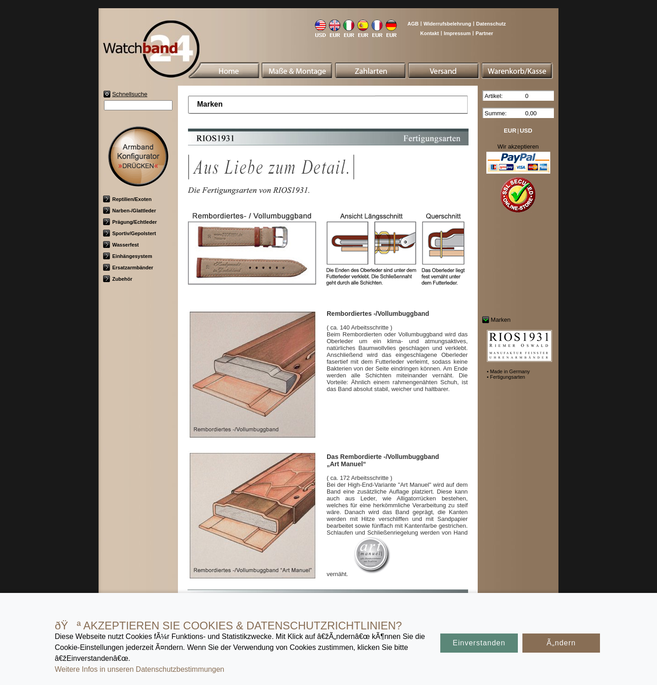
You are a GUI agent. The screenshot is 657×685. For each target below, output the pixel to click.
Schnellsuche (129, 94)
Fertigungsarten (356, 597)
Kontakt (429, 33)
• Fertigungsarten (506, 377)
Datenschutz (491, 23)
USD (526, 130)
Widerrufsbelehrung (447, 23)
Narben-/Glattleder (129, 210)
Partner (484, 33)
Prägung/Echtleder (130, 222)
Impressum (457, 33)
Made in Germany (301, 597)
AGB (412, 23)
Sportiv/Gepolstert (129, 233)
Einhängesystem (127, 256)
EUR (510, 130)
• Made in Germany (508, 371)
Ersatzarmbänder (128, 267)
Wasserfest (121, 244)
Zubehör (117, 279)
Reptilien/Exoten (127, 199)
